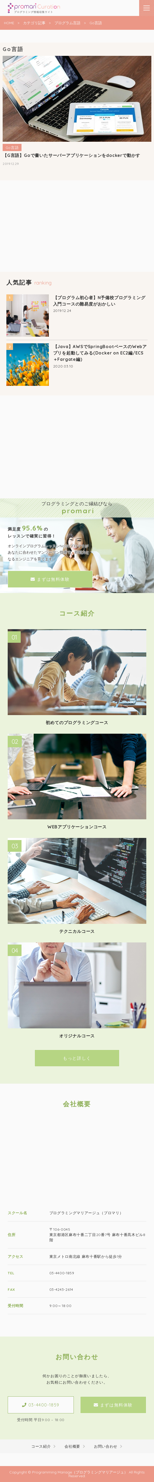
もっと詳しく (77, 1058)
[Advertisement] (77, 234)
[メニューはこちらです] (146, 8)
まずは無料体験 (50, 579)
